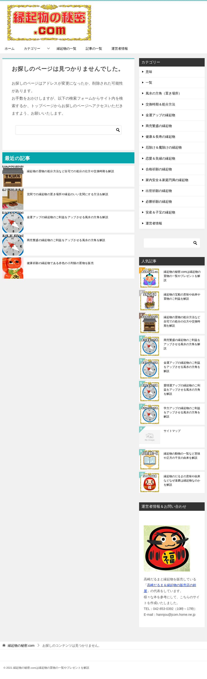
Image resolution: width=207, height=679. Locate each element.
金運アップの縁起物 (160, 115)
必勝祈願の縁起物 (159, 201)
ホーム (10, 48)
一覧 (149, 82)
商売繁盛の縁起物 (159, 126)
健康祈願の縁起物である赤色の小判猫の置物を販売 (60, 263)
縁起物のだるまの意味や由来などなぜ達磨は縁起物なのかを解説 (182, 480)
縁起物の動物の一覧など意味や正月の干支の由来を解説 (182, 455)
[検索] (68, 130)
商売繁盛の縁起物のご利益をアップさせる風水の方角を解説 (66, 240)
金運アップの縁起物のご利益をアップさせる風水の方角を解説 (67, 217)
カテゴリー (32, 48)
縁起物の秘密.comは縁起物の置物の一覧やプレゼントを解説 (182, 276)
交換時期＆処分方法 (160, 104)
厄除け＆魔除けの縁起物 (164, 147)
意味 (149, 72)
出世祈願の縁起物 (159, 191)
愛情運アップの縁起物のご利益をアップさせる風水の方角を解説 (182, 389)
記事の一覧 (94, 48)
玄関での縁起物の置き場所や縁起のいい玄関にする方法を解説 (67, 194)
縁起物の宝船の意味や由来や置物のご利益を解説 (182, 296)
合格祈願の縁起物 (159, 169)
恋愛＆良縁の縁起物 (160, 158)
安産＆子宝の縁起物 (160, 212)
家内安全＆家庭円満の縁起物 (167, 180)
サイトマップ (172, 431)
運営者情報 (119, 48)
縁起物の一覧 (66, 48)
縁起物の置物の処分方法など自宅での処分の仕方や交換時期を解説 (70, 171)
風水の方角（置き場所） (164, 93)
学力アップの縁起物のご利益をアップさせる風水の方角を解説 (182, 412)
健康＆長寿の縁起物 (160, 136)
